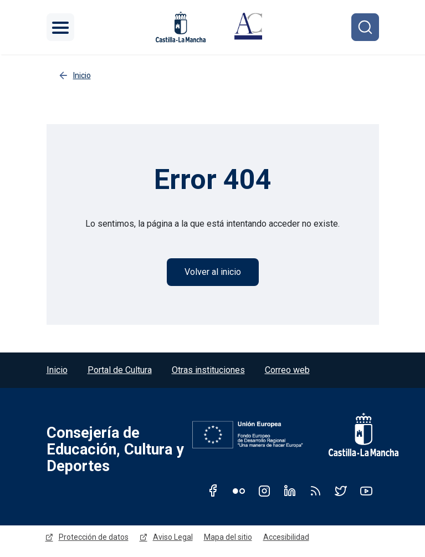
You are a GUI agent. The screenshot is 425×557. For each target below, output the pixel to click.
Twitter (341, 490)
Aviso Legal (173, 537)
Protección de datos (94, 537)
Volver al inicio (213, 272)
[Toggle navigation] (60, 27)
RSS (315, 490)
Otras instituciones (208, 370)
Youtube (366, 490)
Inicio (57, 370)
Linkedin (290, 490)
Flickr (239, 490)
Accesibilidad (286, 537)
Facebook (213, 490)
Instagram (264, 490)
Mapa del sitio (228, 537)
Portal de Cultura (120, 370)
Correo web (287, 370)
